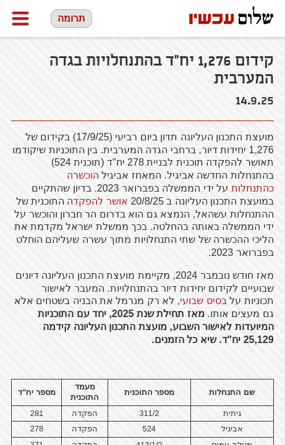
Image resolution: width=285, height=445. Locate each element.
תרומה (71, 18)
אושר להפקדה (97, 201)
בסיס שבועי (203, 300)
